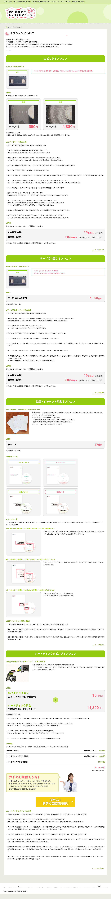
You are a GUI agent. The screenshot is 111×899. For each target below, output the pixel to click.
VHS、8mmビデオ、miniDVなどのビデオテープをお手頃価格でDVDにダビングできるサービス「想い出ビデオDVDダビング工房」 (45, 2)
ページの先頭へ (99, 255)
